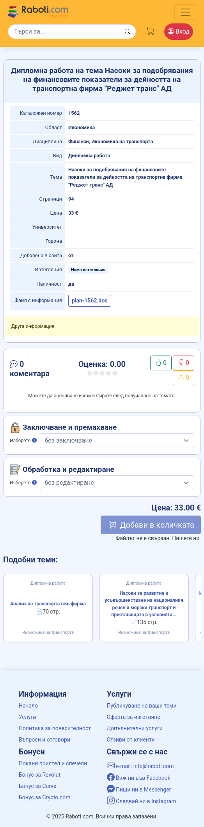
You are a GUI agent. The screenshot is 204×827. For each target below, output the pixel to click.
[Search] (72, 31)
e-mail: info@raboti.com (140, 766)
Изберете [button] (23, 440)
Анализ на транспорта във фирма (48, 603)
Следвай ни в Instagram (141, 801)
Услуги (27, 717)
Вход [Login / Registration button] (179, 31)
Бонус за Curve (37, 786)
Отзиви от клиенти (131, 739)
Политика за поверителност (55, 728)
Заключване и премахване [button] (63, 427)
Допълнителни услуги (135, 728)
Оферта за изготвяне (133, 717)
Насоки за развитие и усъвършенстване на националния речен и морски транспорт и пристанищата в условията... (144, 603)
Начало (28, 706)
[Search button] (127, 31)
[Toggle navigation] (185, 12)
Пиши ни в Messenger (139, 789)
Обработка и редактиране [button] (62, 469)
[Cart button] (150, 30)
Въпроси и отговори (44, 739)
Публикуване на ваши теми (142, 706)
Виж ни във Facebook (138, 778)
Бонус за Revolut (39, 775)
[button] (37, 370)
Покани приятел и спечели (53, 763)
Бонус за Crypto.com (45, 797)
